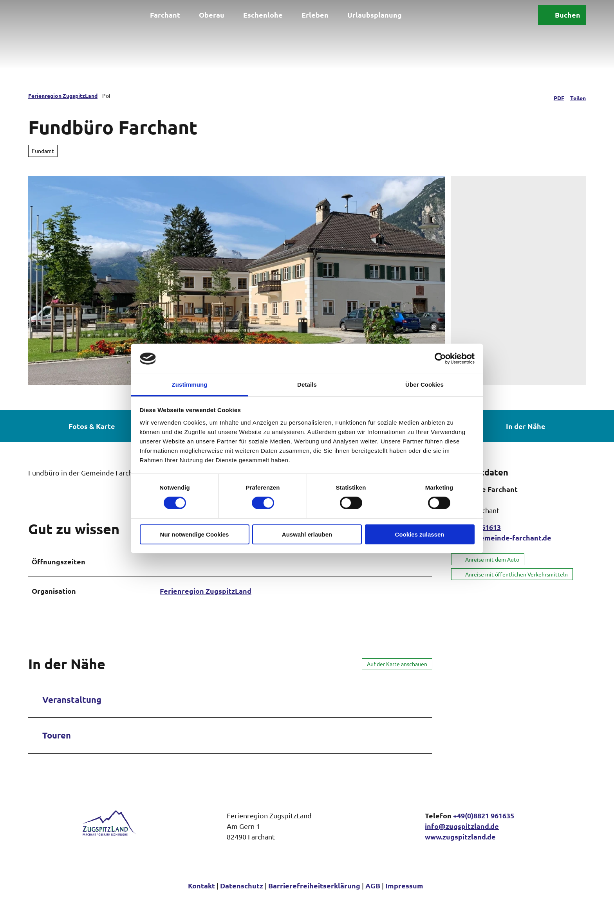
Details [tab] (307, 384)
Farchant (165, 14)
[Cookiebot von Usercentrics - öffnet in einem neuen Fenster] (440, 358)
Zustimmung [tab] (190, 384)
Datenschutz (241, 885)
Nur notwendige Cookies (194, 534)
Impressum (404, 885)
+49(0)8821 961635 (483, 815)
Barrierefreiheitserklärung (314, 885)
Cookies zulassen (419, 534)
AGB (372, 885)
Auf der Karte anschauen (397, 663)
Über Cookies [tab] (424, 384)
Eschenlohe (263, 14)
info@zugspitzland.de (462, 825)
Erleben (315, 14)
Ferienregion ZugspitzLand (63, 95)
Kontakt (201, 885)
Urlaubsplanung (374, 14)
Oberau (211, 14)
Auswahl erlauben (307, 534)
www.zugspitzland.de (460, 836)
